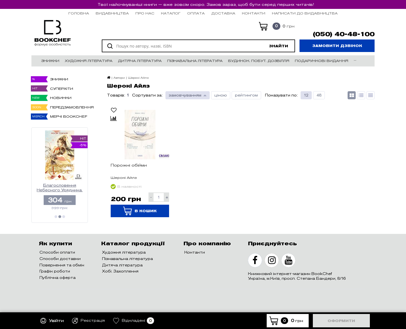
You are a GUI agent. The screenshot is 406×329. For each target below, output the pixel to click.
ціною (220, 95)
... (355, 59)
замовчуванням (185, 95)
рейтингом (246, 95)
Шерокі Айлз (124, 177)
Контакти (253, 13)
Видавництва (112, 13)
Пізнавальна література (194, 61)
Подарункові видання (321, 61)
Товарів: (116, 95)
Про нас (144, 13)
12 (306, 95)
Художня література (88, 61)
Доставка (223, 13)
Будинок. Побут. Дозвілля (258, 61)
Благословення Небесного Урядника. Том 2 (60, 187)
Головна (78, 13)
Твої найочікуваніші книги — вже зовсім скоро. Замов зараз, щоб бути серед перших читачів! (206, 4)
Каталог (170, 13)
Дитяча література (140, 61)
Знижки (50, 61)
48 (318, 95)
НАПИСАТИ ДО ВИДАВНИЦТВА (305, 13)
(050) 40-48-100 (344, 34)
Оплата (196, 13)
